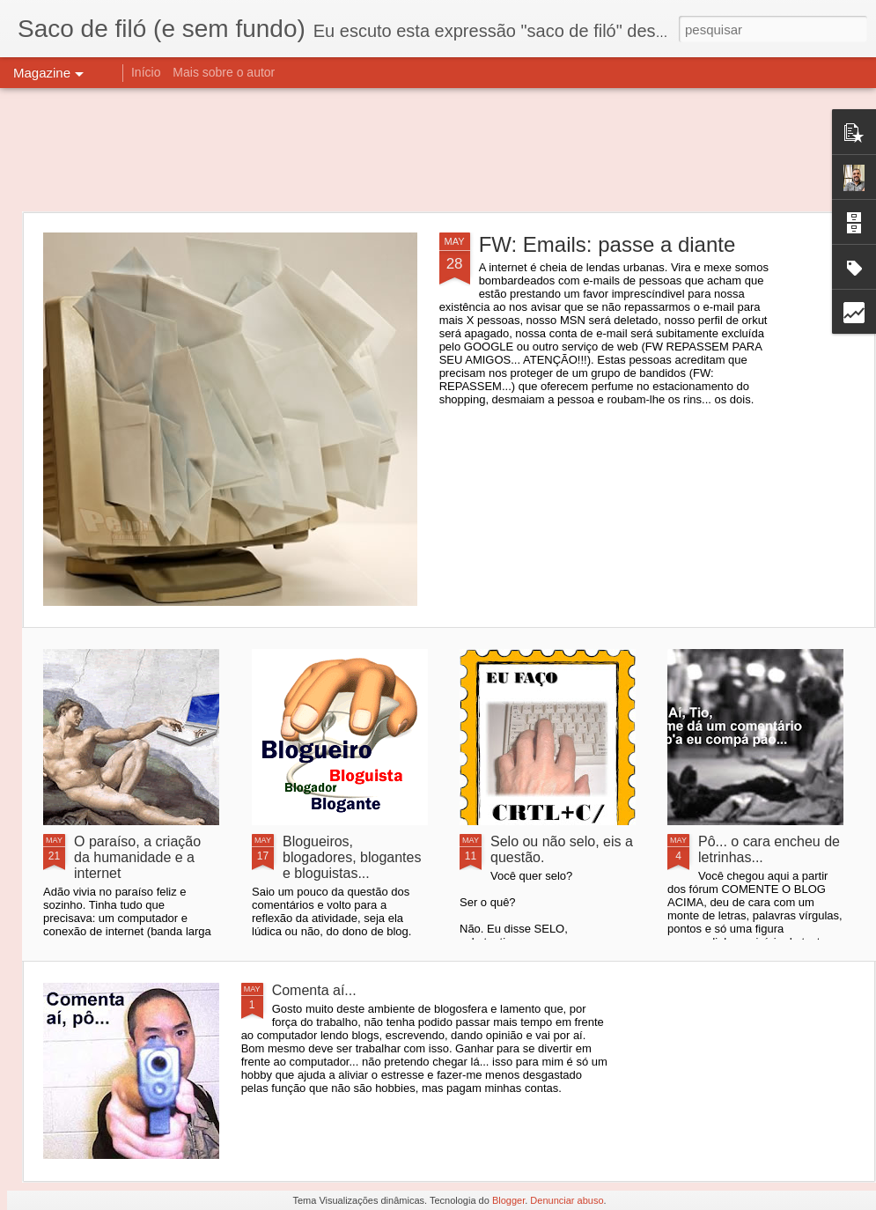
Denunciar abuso (566, 1200)
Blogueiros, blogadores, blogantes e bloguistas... (352, 857)
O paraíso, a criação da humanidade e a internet (137, 857)
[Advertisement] (438, 150)
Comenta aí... (314, 990)
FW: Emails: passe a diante (607, 244)
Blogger (508, 1200)
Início (145, 72)
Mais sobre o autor (224, 72)
